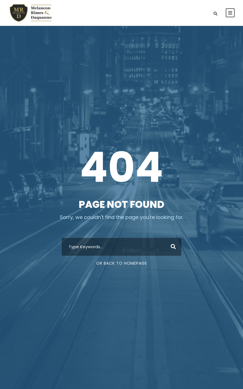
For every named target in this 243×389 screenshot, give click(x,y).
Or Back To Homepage (121, 263)
